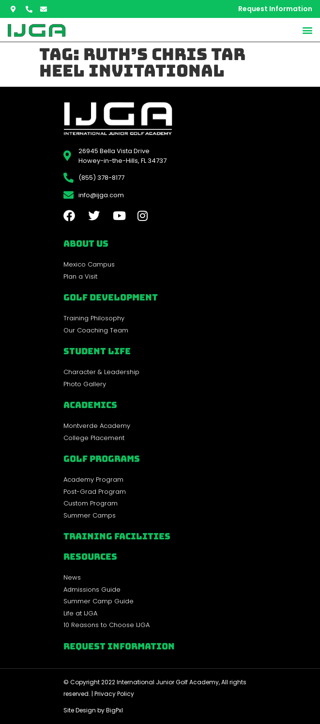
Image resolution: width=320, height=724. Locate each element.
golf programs (101, 458)
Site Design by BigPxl (93, 710)
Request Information (119, 646)
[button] (307, 30)
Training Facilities (116, 536)
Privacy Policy (114, 694)
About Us (85, 243)
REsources (90, 556)
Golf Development (110, 297)
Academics (90, 404)
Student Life (97, 351)
